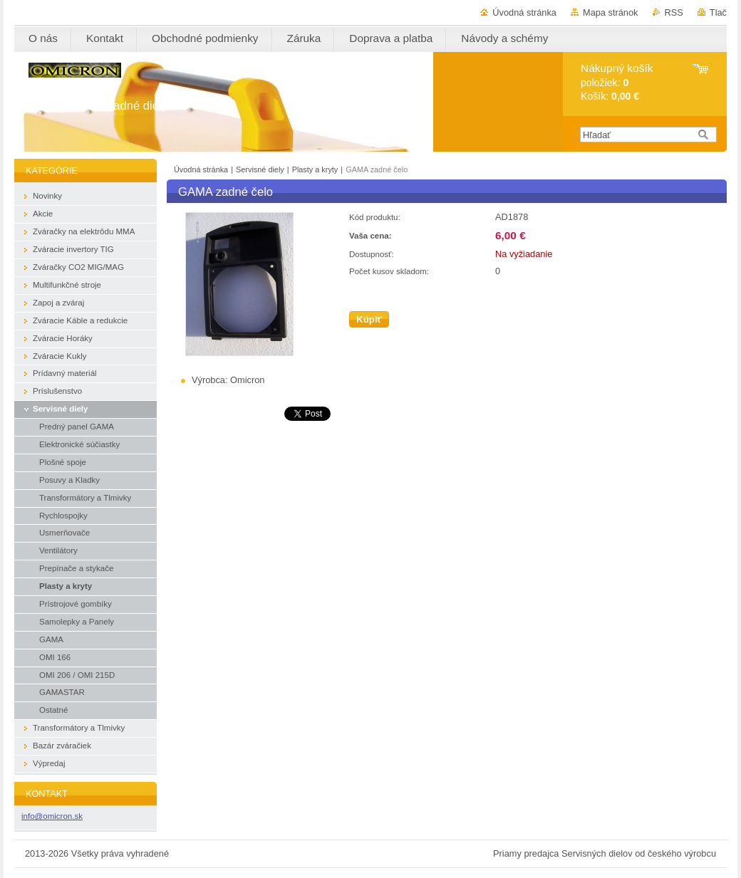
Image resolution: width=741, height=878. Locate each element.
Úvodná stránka (524, 12)
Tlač (718, 12)
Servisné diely (261, 169)
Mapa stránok (610, 12)
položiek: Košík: (617, 82)
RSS (674, 12)
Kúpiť (369, 319)
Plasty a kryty (316, 169)
